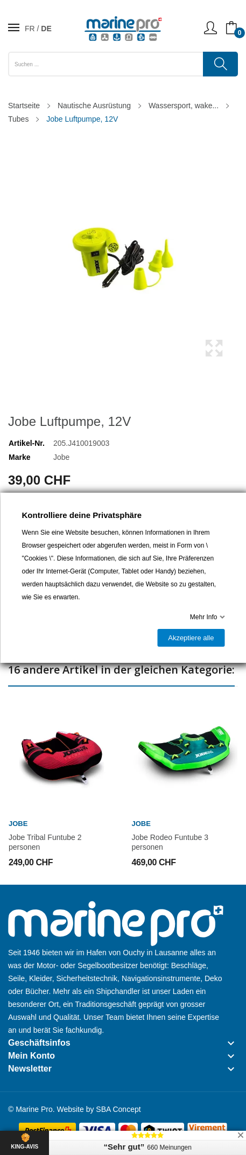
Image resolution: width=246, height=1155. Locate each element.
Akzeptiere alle (191, 638)
